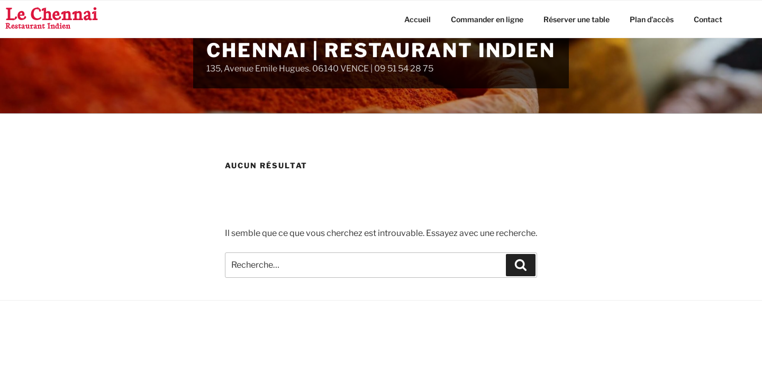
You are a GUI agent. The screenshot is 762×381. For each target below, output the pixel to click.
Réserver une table (576, 19)
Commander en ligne (487, 19)
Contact (708, 19)
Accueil (417, 19)
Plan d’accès (652, 19)
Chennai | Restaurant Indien (381, 50)
